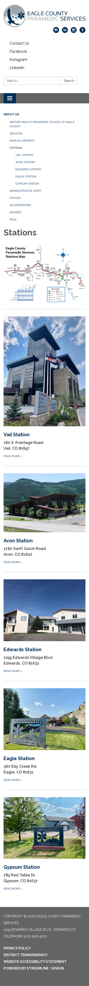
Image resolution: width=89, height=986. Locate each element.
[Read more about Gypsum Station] (44, 844)
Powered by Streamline (26, 968)
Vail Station (24, 155)
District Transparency (26, 955)
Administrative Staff (25, 190)
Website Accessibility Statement (35, 962)
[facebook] (82, 31)
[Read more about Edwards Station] (44, 626)
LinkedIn (16, 67)
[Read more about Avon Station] (44, 519)
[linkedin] (65, 31)
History (15, 198)
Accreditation (20, 205)
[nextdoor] (56, 31)
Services (16, 133)
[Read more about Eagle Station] (44, 735)
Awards (15, 212)
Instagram (18, 59)
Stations (15, 147)
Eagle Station (25, 176)
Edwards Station (28, 169)
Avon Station (25, 162)
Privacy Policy (17, 948)
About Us (11, 114)
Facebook (18, 51)
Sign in (57, 968)
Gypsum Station (27, 183)
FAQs (12, 219)
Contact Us (19, 43)
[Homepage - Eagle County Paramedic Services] (44, 16)
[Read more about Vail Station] (44, 387)
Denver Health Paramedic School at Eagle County (42, 124)
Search (69, 81)
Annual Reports (21, 140)
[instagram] (74, 31)
